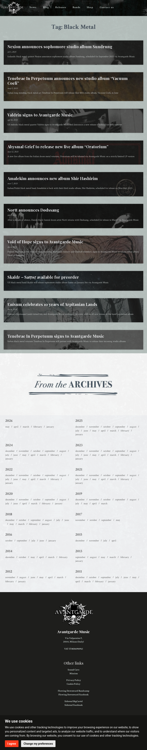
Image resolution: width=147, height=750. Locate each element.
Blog (46, 7)
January (50, 426)
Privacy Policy (73, 680)
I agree (11, 743)
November (94, 426)
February (37, 426)
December (80, 426)
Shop (90, 7)
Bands (76, 7)
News (32, 7)
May (7, 426)
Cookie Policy (73, 683)
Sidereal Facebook (74, 705)
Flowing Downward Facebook (73, 694)
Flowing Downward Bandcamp (73, 690)
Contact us (107, 7)
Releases (60, 7)
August (133, 426)
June (86, 430)
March (26, 426)
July (77, 430)
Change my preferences (38, 743)
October (107, 426)
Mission (73, 673)
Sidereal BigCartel (74, 701)
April (16, 426)
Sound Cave (73, 669)
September (120, 426)
